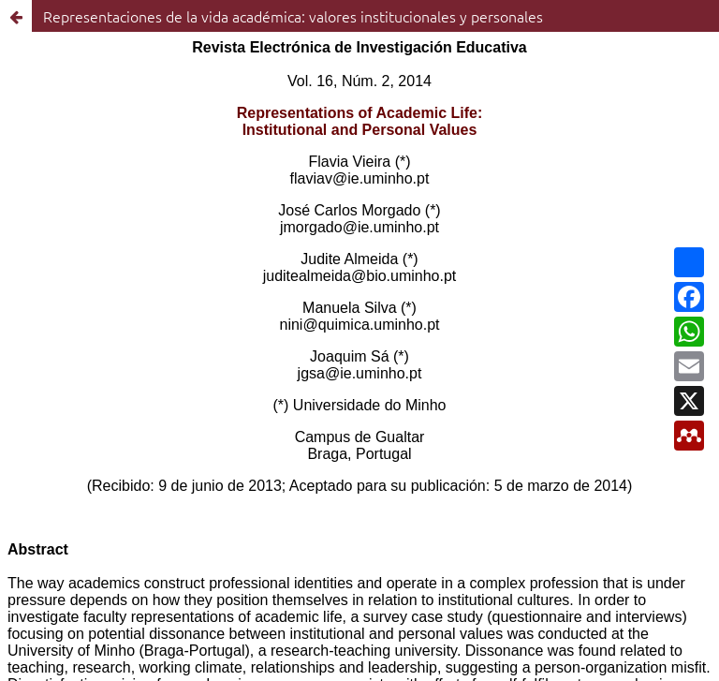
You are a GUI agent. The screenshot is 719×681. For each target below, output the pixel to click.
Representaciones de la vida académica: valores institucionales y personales (293, 16)
